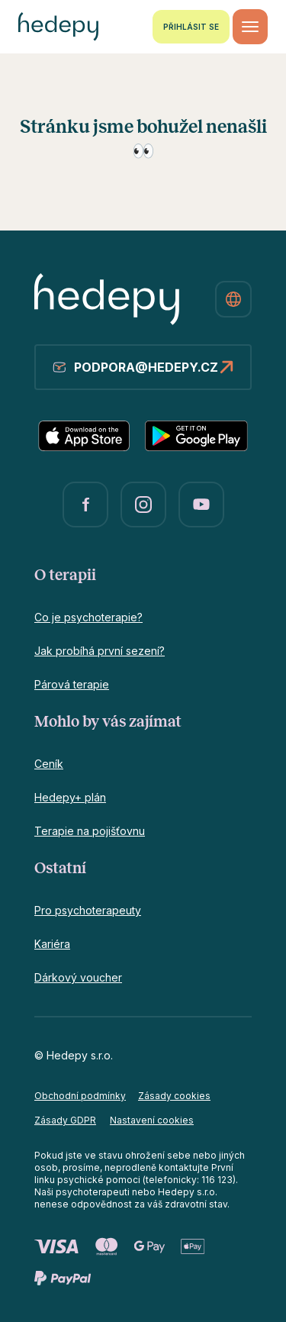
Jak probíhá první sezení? (99, 650)
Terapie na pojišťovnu (89, 830)
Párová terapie (71, 684)
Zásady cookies (174, 1095)
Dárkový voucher (78, 977)
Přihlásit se (191, 26)
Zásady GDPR (65, 1120)
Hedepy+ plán (70, 797)
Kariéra (52, 943)
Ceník (48, 763)
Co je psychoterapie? (88, 617)
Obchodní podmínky (80, 1095)
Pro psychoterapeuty (87, 910)
